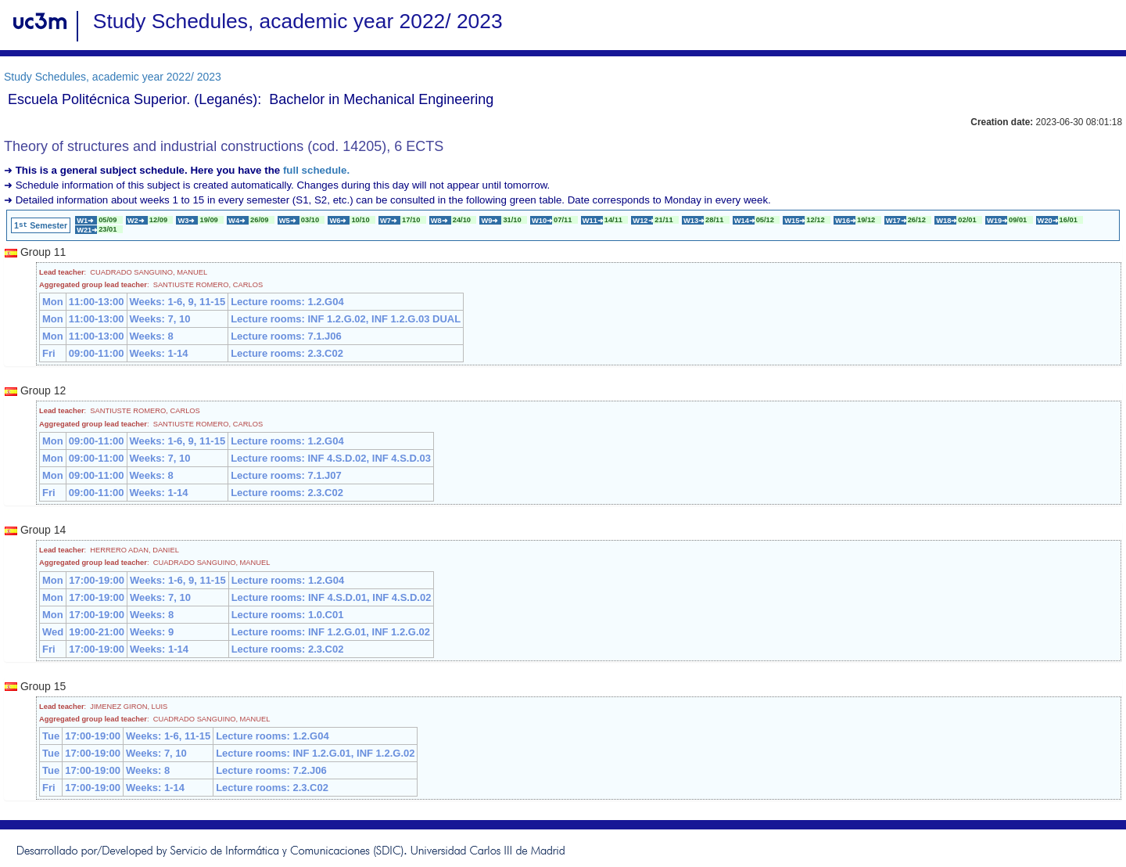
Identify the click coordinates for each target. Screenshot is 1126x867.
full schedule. (316, 170)
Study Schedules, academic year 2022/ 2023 (112, 76)
